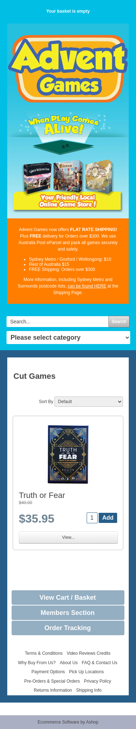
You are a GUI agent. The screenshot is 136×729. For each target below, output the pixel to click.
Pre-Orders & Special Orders (52, 681)
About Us (69, 662)
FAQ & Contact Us (100, 662)
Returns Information (53, 690)
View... (68, 537)
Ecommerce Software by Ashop (68, 722)
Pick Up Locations (86, 671)
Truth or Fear (42, 495)
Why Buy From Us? (36, 662)
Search (119, 321)
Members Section (68, 612)
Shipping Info (89, 690)
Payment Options (48, 671)
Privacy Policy (97, 681)
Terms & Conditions (44, 653)
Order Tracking (67, 628)
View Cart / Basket (68, 597)
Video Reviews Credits (89, 653)
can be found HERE (87, 286)
